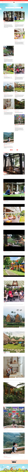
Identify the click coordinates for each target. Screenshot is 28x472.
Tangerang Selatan (17, 111)
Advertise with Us (9, 0)
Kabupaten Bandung (6, 58)
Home (3, 5)
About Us (4, 0)
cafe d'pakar (6, 456)
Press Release (6, 0)
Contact (13, 0)
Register (24, 0)
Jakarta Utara (6, 111)
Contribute (11, 0)
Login (22, 0)
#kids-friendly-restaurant (6, 457)
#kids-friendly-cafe (9, 457)
